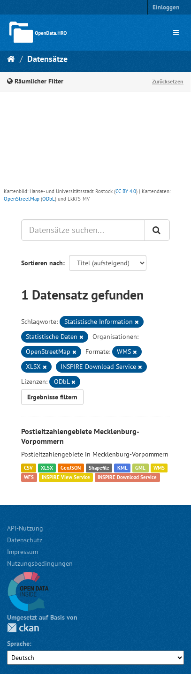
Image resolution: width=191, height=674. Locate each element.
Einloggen (166, 7)
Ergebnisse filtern (52, 397)
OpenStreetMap (21, 198)
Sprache (18, 643)
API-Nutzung (25, 528)
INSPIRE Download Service (127, 477)
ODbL (48, 198)
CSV (28, 467)
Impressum (22, 551)
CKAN (23, 628)
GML (140, 467)
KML (122, 467)
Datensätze (47, 58)
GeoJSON (71, 467)
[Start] (11, 58)
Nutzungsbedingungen (40, 563)
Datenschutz (24, 540)
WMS (159, 467)
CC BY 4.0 (125, 191)
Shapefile (99, 467)
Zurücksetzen (167, 81)
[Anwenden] (157, 230)
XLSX (47, 467)
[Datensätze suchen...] (83, 230)
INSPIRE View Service (66, 477)
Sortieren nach (42, 263)
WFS (29, 477)
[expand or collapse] (176, 32)
